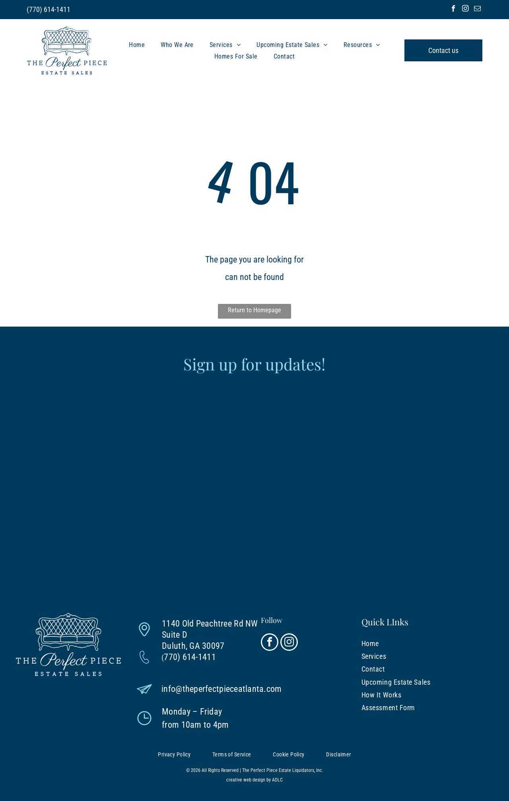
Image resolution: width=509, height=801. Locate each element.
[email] (477, 10)
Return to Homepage (254, 310)
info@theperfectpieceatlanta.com (221, 689)
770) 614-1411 (49, 9)
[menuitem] (137, 44)
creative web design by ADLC (254, 780)
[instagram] (465, 10)
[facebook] (453, 10)
